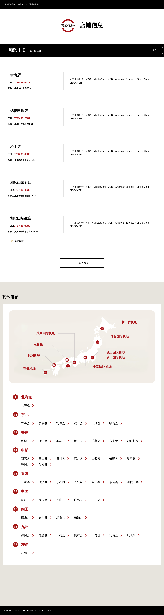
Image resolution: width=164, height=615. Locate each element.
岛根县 (43, 499)
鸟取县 (25, 499)
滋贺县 (43, 482)
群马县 (60, 440)
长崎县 (60, 535)
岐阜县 (131, 458)
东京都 (113, 440)
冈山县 (60, 499)
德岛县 (25, 517)
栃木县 (43, 440)
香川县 (43, 517)
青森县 (25, 423)
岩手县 (43, 423)
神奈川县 (133, 440)
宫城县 (60, 423)
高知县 (78, 517)
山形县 (96, 423)
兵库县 (96, 482)
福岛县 (113, 423)
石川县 (60, 458)
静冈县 (25, 464)
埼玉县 (78, 440)
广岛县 (78, 499)
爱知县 (43, 464)
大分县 (96, 535)
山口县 (96, 499)
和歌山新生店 (20, 218)
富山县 (43, 458)
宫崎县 (113, 535)
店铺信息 (82, 25)
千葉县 (96, 440)
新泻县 (25, 458)
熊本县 (78, 535)
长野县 (113, 458)
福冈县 (25, 535)
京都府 (60, 482)
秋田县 (78, 423)
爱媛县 (60, 517)
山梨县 (96, 458)
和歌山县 (133, 482)
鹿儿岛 (131, 535)
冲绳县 (25, 552)
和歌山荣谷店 (20, 182)
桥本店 (15, 147)
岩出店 (15, 75)
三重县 (25, 482)
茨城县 (25, 440)
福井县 (78, 458)
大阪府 (78, 482)
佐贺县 (43, 535)
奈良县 (113, 482)
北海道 (25, 405)
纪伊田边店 (19, 111)
